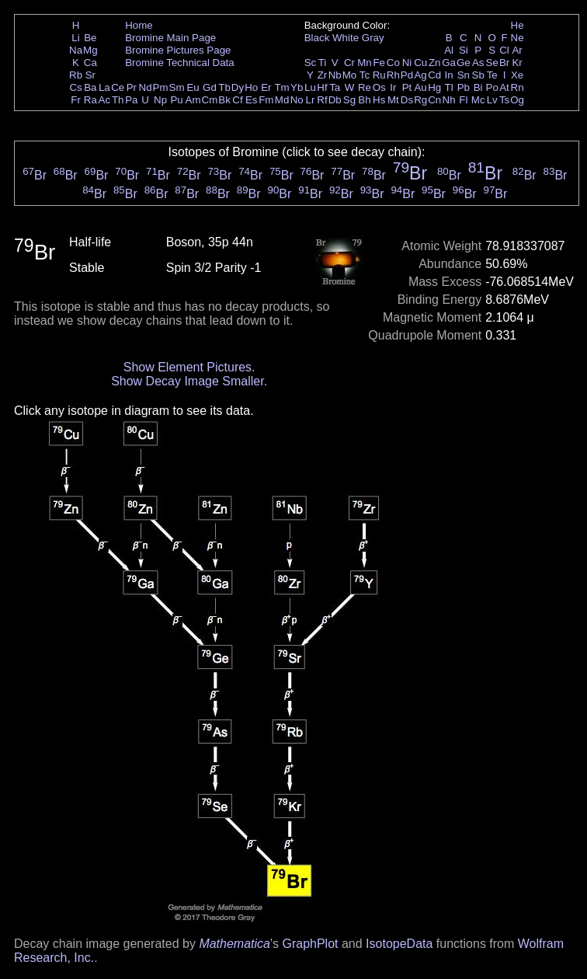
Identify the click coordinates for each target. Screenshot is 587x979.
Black (317, 38)
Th (118, 100)
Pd (407, 75)
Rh (393, 75)
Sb (478, 75)
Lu (310, 87)
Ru (379, 75)
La (104, 87)
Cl (504, 50)
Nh (449, 100)
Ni (407, 62)
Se (492, 62)
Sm (177, 87)
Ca (90, 62)
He (517, 25)
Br (504, 62)
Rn (517, 87)
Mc (478, 100)
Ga (449, 62)
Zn (435, 62)
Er (266, 87)
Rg (420, 100)
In (449, 75)
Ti (322, 62)
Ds (407, 100)
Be (90, 38)
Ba (90, 87)
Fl (463, 100)
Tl (449, 87)
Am (193, 100)
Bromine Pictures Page (178, 50)
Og (517, 100)
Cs (75, 87)
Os (379, 87)
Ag (420, 75)
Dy (237, 87)
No (297, 100)
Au (420, 87)
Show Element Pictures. (189, 367)
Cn (434, 100)
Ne (517, 38)
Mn (364, 62)
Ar (517, 50)
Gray (373, 38)
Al (448, 50)
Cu (420, 62)
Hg (434, 87)
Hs (379, 100)
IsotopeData (399, 943)
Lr (310, 100)
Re (364, 87)
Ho (251, 87)
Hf (322, 87)
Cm (210, 100)
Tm (281, 87)
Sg (349, 100)
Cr (349, 62)
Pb (463, 87)
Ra (90, 100)
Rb (75, 75)
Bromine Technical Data (179, 62)
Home (139, 25)
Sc (310, 62)
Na (75, 50)
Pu (176, 100)
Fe (379, 62)
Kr (517, 62)
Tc (364, 75)
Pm (160, 87)
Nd (145, 87)
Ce (117, 87)
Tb (224, 87)
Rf (322, 100)
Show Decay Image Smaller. (189, 381)
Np (160, 100)
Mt (393, 100)
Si (463, 50)
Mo (349, 75)
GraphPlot (310, 943)
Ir (393, 87)
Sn (463, 75)
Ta (334, 87)
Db (335, 100)
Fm (266, 100)
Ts (504, 100)
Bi (478, 87)
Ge (464, 62)
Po (492, 87)
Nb (335, 75)
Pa (131, 100)
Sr (90, 75)
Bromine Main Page (170, 38)
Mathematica (234, 943)
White (345, 38)
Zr (323, 75)
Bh (364, 100)
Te (492, 75)
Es (251, 100)
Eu (192, 87)
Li (75, 38)
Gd (210, 87)
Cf (237, 100)
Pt (407, 87)
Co (393, 62)
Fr (76, 100)
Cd (434, 75)
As (478, 62)
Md (282, 100)
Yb (296, 87)
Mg (90, 50)
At (504, 87)
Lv (492, 100)
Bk (224, 100)
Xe (517, 75)
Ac (105, 100)
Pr (132, 87)
